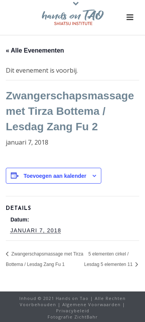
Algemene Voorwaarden (91, 304)
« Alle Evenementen (35, 50)
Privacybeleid (72, 310)
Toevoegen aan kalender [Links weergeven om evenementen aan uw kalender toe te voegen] (55, 176)
